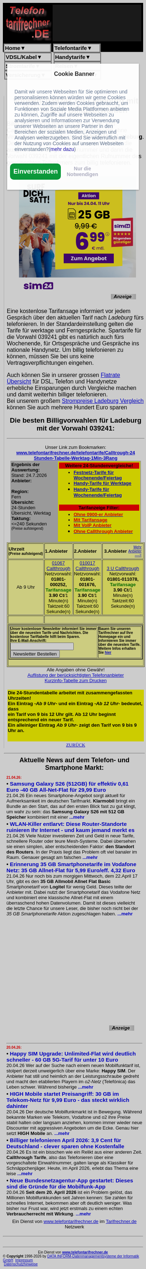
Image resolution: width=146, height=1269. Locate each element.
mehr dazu (62, 149)
